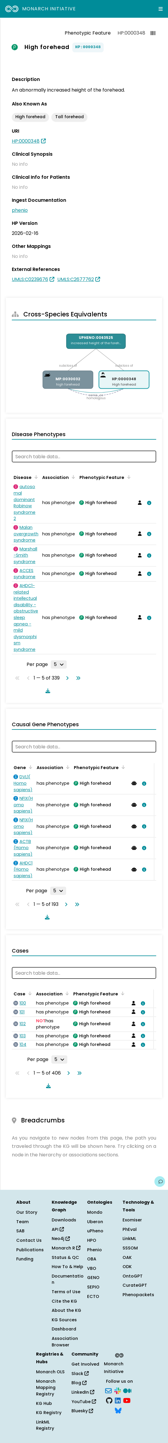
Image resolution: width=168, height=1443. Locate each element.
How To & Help (67, 1267)
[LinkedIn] (118, 1400)
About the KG (66, 1310)
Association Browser (65, 1341)
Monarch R (66, 1248)
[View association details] (148, 503)
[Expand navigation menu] (160, 8)
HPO (91, 1240)
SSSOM (130, 1248)
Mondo (94, 1212)
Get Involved (85, 1364)
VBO (91, 1268)
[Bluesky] (118, 1410)
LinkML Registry (45, 1425)
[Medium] (127, 1390)
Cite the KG (64, 1301)
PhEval (130, 1229)
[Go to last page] (77, 678)
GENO (93, 1277)
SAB (20, 1231)
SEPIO (93, 1287)
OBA (91, 1259)
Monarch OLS (50, 1372)
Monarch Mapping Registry (46, 1387)
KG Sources (64, 1320)
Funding (24, 1259)
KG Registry (48, 1413)
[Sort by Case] (28, 993)
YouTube (83, 1402)
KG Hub (44, 1403)
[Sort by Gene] (29, 767)
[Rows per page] (59, 664)
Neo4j (61, 1239)
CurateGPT (135, 1285)
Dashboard (64, 1329)
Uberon (95, 1222)
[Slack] (117, 1390)
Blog (79, 1383)
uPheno (95, 1231)
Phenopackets (138, 1295)
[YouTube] (127, 1400)
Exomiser (132, 1220)
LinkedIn (82, 1392)
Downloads (64, 1220)
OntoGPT (133, 1276)
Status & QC (65, 1257)
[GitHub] (109, 1400)
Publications (30, 1250)
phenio (20, 210)
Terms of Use (66, 1292)
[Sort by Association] (72, 477)
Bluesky (82, 1411)
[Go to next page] (66, 678)
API (58, 1229)
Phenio (94, 1250)
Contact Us (29, 1240)
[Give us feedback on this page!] (159, 1181)
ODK (127, 1267)
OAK (127, 1257)
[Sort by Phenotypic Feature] (127, 477)
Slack (80, 1374)
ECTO (93, 1296)
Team (22, 1222)
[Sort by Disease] (35, 477)
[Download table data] (46, 691)
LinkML (129, 1239)
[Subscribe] (108, 1390)
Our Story (26, 1212)
